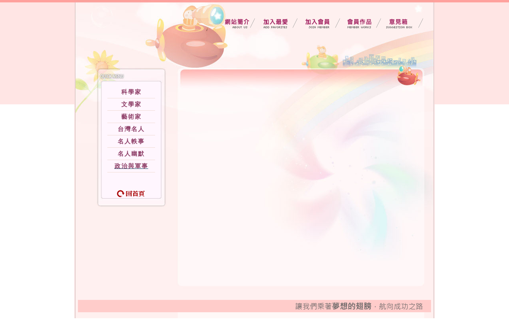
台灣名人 (131, 129)
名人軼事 (131, 141)
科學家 (131, 92)
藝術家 (131, 117)
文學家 (131, 104)
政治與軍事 (131, 166)
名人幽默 (131, 154)
